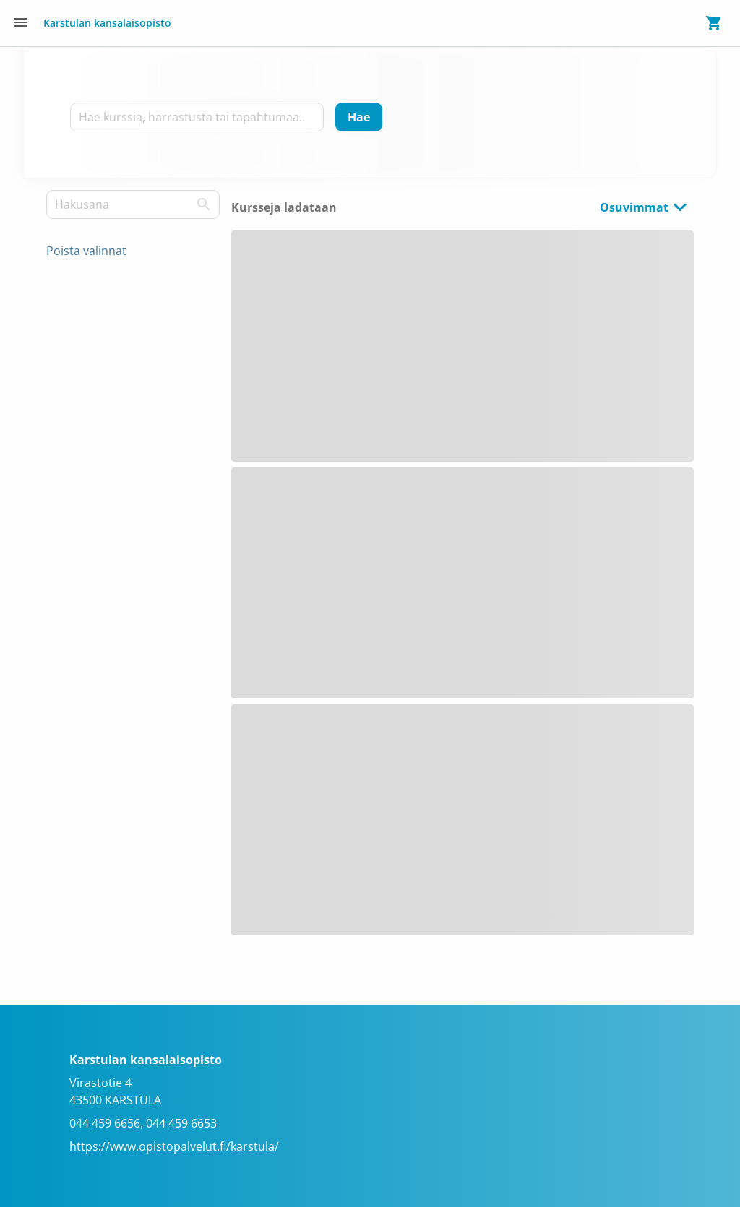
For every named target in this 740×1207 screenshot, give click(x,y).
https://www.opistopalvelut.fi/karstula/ (174, 1146)
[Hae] (358, 117)
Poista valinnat (86, 251)
